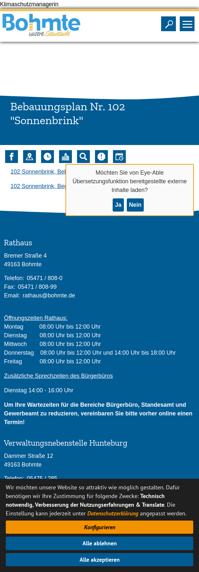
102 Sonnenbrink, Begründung (49, 186)
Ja (118, 205)
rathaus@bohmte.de (48, 295)
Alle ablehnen (99, 543)
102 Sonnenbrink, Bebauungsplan (53, 171)
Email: (12, 295)
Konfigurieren (99, 527)
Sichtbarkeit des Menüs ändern (189, 22)
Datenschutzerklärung (112, 513)
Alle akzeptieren (100, 559)
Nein (135, 205)
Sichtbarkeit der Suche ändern (170, 22)
